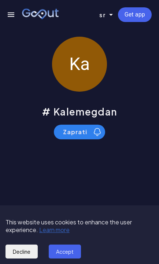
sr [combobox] (102, 15)
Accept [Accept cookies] (65, 251)
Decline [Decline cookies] (21, 251)
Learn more (54, 230)
